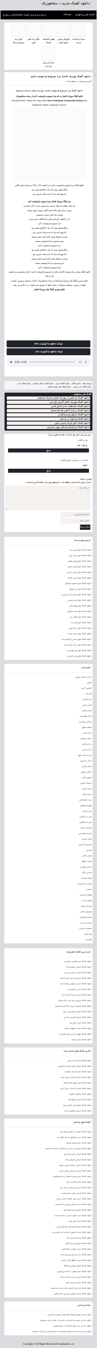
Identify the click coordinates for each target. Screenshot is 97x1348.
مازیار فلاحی (86, 856)
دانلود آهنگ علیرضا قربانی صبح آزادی (76, 1088)
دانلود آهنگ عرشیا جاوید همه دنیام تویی (75, 1066)
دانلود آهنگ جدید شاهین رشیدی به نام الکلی (73, 1294)
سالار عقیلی (87, 766)
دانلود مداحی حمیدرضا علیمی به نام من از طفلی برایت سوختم (66, 1320)
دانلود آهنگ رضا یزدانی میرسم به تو (76, 1255)
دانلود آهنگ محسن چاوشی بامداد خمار (76, 984)
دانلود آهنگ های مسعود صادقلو (78, 583)
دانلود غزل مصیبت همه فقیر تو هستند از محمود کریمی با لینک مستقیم (62, 1331)
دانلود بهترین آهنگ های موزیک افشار (49, 289)
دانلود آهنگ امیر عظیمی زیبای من (78, 961)
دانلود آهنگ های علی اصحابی (80, 656)
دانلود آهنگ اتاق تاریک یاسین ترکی (72, 423)
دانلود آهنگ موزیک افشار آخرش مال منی (69, 402)
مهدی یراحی (87, 900)
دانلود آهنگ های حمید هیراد (80, 634)
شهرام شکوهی (86, 805)
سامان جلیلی (86, 772)
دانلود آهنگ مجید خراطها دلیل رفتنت (76, 1260)
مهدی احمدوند (86, 895)
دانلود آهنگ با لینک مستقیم (43, 383)
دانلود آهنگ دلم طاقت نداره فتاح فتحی (70, 406)
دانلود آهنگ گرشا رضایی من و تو (78, 972)
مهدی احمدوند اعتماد (48, 41)
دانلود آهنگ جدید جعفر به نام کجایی (76, 1249)
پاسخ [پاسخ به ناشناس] (48, 470)
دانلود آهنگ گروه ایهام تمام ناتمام (78, 1083)
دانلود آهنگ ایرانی (63, 383)
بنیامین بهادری (85, 722)
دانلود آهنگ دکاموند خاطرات (80, 1094)
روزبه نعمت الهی (85, 755)
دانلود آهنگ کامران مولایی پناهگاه (78, 1266)
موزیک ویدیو (86, 906)
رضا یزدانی (87, 750)
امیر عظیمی (87, 699)
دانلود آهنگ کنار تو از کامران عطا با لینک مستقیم (71, 1288)
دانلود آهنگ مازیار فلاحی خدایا (79, 1182)
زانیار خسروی (86, 761)
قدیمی (89, 850)
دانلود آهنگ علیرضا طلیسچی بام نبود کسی (74, 1227)
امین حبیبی (87, 705)
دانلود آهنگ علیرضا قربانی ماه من (78, 1017)
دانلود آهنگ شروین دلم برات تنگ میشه (75, 1000)
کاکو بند (88, 939)
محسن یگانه (87, 872)
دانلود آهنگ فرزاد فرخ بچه (80, 1023)
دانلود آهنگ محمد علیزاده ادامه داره (77, 995)
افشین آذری (86, 688)
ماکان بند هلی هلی (33, 41)
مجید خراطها (87, 861)
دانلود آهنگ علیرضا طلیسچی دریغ (77, 1012)
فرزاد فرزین (87, 839)
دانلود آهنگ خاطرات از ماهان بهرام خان (76, 1132)
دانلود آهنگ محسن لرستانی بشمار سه (76, 1188)
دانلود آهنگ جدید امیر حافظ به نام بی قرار (74, 1199)
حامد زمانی (87, 733)
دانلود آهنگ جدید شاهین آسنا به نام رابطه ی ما (72, 1232)
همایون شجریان (85, 928)
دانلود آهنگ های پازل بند (81, 622)
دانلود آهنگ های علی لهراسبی (79, 650)
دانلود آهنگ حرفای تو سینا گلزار (74, 415)
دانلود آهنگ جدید (24, 383)
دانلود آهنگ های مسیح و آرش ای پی (76, 595)
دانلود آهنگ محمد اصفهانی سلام (78, 1028)
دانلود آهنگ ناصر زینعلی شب (79, 989)
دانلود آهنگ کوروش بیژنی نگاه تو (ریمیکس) (73, 1006)
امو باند (89, 694)
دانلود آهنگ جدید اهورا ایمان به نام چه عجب (73, 1215)
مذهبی (89, 889)
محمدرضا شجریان (84, 884)
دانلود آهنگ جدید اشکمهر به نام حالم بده (74, 1137)
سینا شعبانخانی (85, 800)
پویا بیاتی (88, 934)
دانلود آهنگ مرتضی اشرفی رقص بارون (75, 1171)
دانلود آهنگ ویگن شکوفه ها (80, 1100)
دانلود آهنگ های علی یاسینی (80, 600)
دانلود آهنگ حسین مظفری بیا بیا (78, 1111)
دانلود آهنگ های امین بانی (80, 550)
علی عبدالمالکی (85, 822)
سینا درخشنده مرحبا (78, 41)
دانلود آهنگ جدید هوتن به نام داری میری (74, 1271)
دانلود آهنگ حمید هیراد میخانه (79, 1143)
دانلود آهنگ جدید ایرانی (82, 387)
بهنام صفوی (87, 727)
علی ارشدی (87, 811)
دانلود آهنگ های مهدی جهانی (80, 561)
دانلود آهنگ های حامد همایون (79, 611)
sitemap (67, 15)
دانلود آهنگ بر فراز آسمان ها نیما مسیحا (70, 410)
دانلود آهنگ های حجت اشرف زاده (78, 645)
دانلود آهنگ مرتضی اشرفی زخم (78, 1160)
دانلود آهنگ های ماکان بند (81, 617)
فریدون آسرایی (85, 845)
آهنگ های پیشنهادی (84, 15)
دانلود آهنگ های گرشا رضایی (80, 567)
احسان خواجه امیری (84, 677)
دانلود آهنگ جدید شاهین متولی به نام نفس (73, 1204)
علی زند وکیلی (86, 817)
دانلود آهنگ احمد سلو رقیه (80, 1221)
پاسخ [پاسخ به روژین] (48, 450)
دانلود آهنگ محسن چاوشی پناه (79, 967)
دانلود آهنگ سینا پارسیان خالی (79, 1282)
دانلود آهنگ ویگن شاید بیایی (79, 1060)
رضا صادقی (87, 744)
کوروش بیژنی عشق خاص (63, 41)
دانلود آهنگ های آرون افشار (80, 578)
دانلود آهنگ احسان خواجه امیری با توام (75, 1165)
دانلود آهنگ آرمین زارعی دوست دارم (76, 1277)
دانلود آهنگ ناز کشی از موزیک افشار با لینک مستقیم (64, 398)
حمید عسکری (86, 738)
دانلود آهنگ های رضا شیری (80, 628)
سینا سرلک (87, 794)
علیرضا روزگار (86, 828)
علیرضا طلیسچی (85, 833)
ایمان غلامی (87, 710)
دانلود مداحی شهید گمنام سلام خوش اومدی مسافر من (69, 1315)
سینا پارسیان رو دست (48, 64)
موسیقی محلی (86, 912)
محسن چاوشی (86, 867)
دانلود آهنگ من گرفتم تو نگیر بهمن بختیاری (68, 427)
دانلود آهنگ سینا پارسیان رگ (79, 1238)
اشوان (89, 683)
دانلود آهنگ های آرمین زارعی (79, 572)
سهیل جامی (87, 777)
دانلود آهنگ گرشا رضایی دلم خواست (76, 1193)
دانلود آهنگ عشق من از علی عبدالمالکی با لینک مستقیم (69, 1148)
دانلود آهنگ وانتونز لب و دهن (75, 419)
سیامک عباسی (86, 783)
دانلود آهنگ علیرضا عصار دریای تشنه (76, 1077)
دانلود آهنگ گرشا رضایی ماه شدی (78, 1154)
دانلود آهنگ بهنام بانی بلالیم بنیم (77, 1105)
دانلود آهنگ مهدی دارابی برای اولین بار (75, 1034)
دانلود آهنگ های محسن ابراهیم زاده (77, 639)
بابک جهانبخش (86, 716)
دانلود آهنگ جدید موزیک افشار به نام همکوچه (72, 1176)
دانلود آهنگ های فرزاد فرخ (80, 555)
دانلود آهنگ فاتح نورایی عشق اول (77, 1210)
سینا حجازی (87, 789)
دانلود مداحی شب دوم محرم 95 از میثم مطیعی (72, 1326)
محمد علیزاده (86, 878)
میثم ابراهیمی (86, 917)
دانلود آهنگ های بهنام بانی (80, 606)
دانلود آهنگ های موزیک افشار (59, 387)
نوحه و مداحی (86, 923)
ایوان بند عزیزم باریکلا (18, 41)
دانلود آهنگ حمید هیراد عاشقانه (78, 1072)
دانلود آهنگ (77, 91)
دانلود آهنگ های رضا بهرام (80, 589)
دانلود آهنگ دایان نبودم (82, 1039)
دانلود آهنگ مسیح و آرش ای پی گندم (76, 978)
